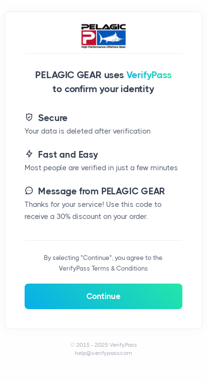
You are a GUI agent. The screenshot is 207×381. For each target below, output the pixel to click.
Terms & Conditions (120, 268)
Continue (103, 296)
